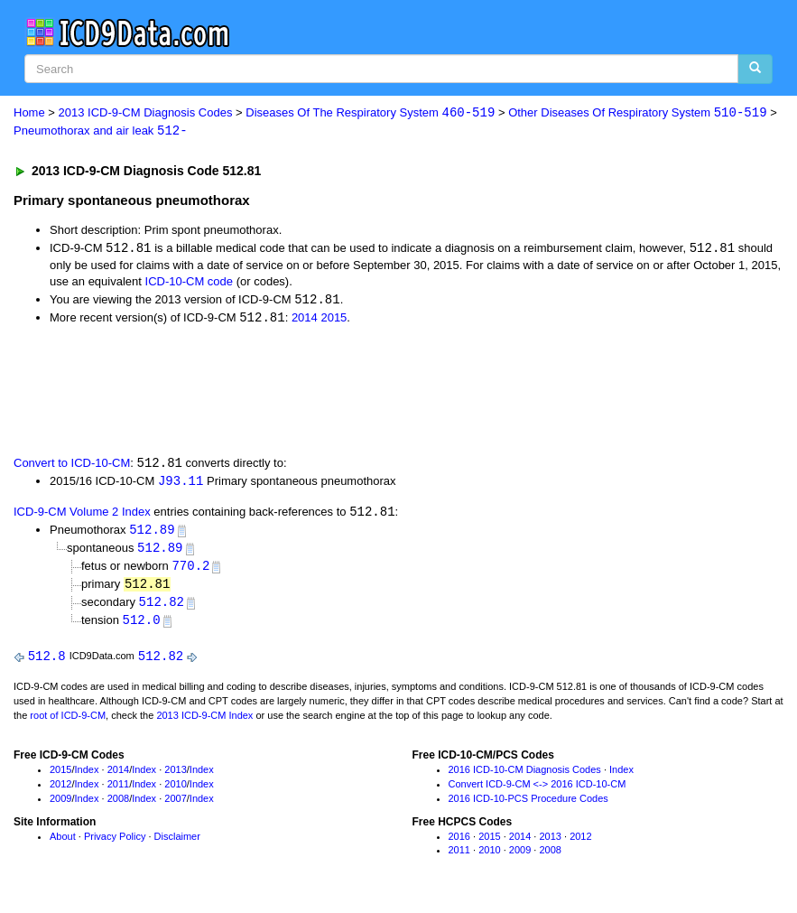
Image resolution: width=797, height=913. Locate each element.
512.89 (151, 534)
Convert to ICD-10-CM (72, 466)
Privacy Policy (114, 843)
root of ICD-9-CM (68, 722)
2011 (118, 792)
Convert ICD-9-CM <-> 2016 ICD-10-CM (537, 792)
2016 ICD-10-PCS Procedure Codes (528, 805)
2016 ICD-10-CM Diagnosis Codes (525, 777)
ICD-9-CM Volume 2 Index (82, 516)
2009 (60, 805)
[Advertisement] (335, 391)
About (63, 843)
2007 (175, 805)
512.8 (47, 663)
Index (87, 777)
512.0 (142, 627)
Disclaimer (177, 843)
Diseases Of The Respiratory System (370, 113)
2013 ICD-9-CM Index (204, 722)
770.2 (190, 571)
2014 (305, 320)
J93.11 (180, 484)
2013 (175, 777)
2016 (459, 843)
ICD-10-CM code (189, 283)
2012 (60, 792)
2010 (175, 792)
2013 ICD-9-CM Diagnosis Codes (146, 113)
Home (29, 113)
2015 (333, 320)
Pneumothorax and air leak (101, 131)
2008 (118, 805)
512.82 (161, 608)
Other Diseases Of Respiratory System (637, 113)
